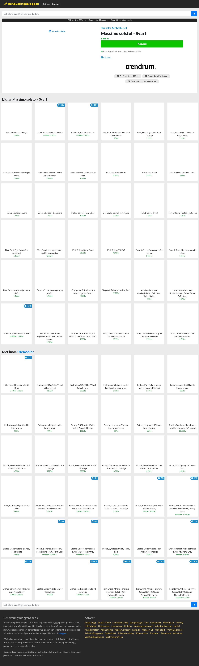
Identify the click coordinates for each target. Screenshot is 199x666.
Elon (146, 622)
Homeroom (116, 626)
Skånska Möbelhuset (114, 28)
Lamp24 (136, 629)
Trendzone (166, 633)
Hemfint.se (168, 622)
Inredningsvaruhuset (143, 626)
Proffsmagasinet (174, 629)
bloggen (62, 633)
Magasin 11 (147, 629)
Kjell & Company (122, 629)
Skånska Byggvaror (94, 633)
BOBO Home (104, 622)
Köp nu (142, 44)
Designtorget (136, 622)
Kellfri (177, 626)
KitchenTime (107, 629)
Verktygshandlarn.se (94, 636)
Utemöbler (25, 352)
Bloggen (56, 3)
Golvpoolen (155, 622)
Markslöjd (160, 629)
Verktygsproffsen (114, 636)
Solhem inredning (126, 633)
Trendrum (154, 633)
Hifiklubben (90, 626)
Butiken (46, 3)
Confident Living (120, 622)
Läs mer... (106, 57)
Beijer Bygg (90, 622)
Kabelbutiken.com (163, 626)
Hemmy (179, 622)
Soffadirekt (110, 633)
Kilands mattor (92, 629)
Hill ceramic (104, 626)
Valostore (177, 633)
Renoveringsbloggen (21, 4)
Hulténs (128, 626)
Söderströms (142, 633)
